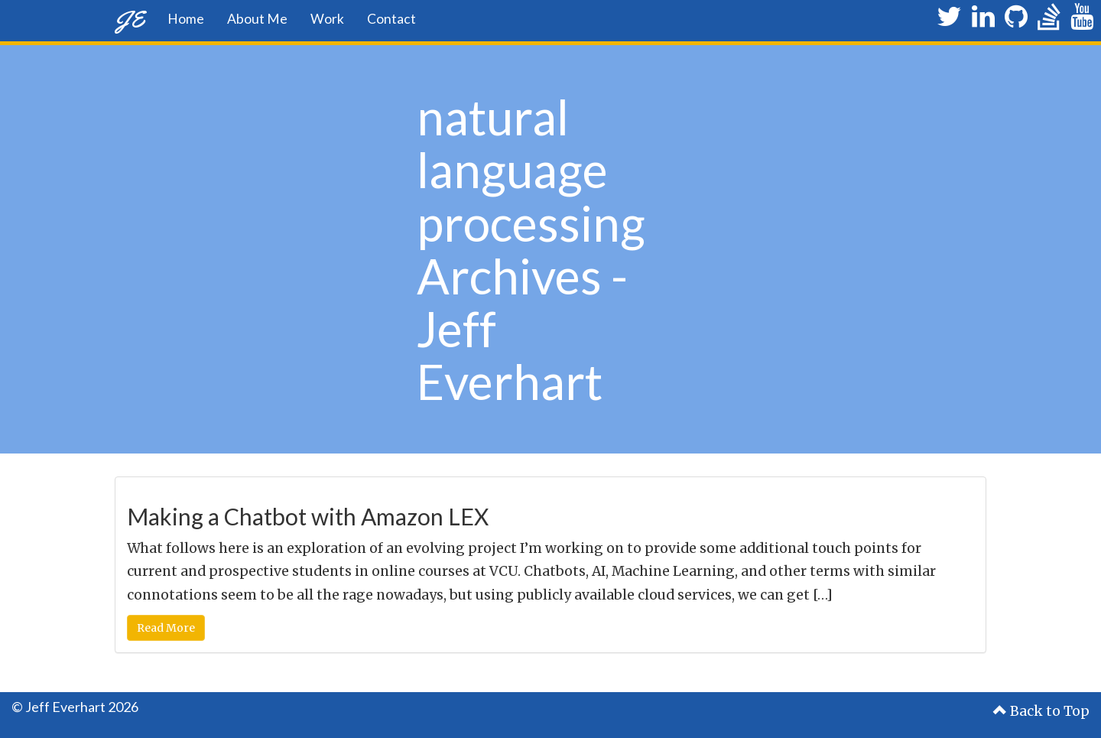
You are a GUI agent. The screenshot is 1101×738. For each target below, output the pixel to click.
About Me (257, 19)
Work (327, 19)
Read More (166, 628)
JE (130, 19)
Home (185, 19)
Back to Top (1041, 711)
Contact (391, 19)
